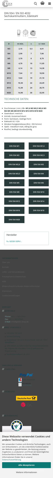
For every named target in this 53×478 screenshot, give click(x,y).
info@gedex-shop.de (20, 321)
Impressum (7, 291)
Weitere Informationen (26, 472)
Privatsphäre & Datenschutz (14, 276)
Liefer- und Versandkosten (13, 272)
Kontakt (5, 267)
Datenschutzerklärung (11, 459)
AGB (4, 281)
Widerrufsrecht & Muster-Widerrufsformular (21, 286)
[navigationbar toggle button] (49, 3)
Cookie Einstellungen (11, 295)
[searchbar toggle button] (35, 3)
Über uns (6, 262)
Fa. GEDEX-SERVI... (14, 241)
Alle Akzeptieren (26, 465)
